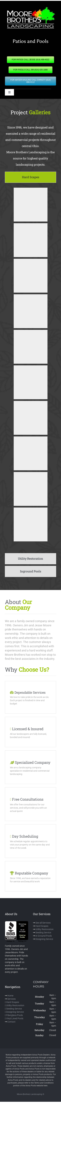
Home (10, 995)
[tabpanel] (30, 369)
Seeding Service (43, 932)
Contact (11, 1021)
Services (11, 999)
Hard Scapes (41, 926)
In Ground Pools (43, 935)
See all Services (43, 922)
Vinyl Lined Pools (14, 1018)
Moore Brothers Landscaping (29, 1094)
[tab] (30, 177)
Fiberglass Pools (14, 1015)
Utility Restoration (44, 929)
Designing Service (44, 939)
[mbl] (30, 7)
